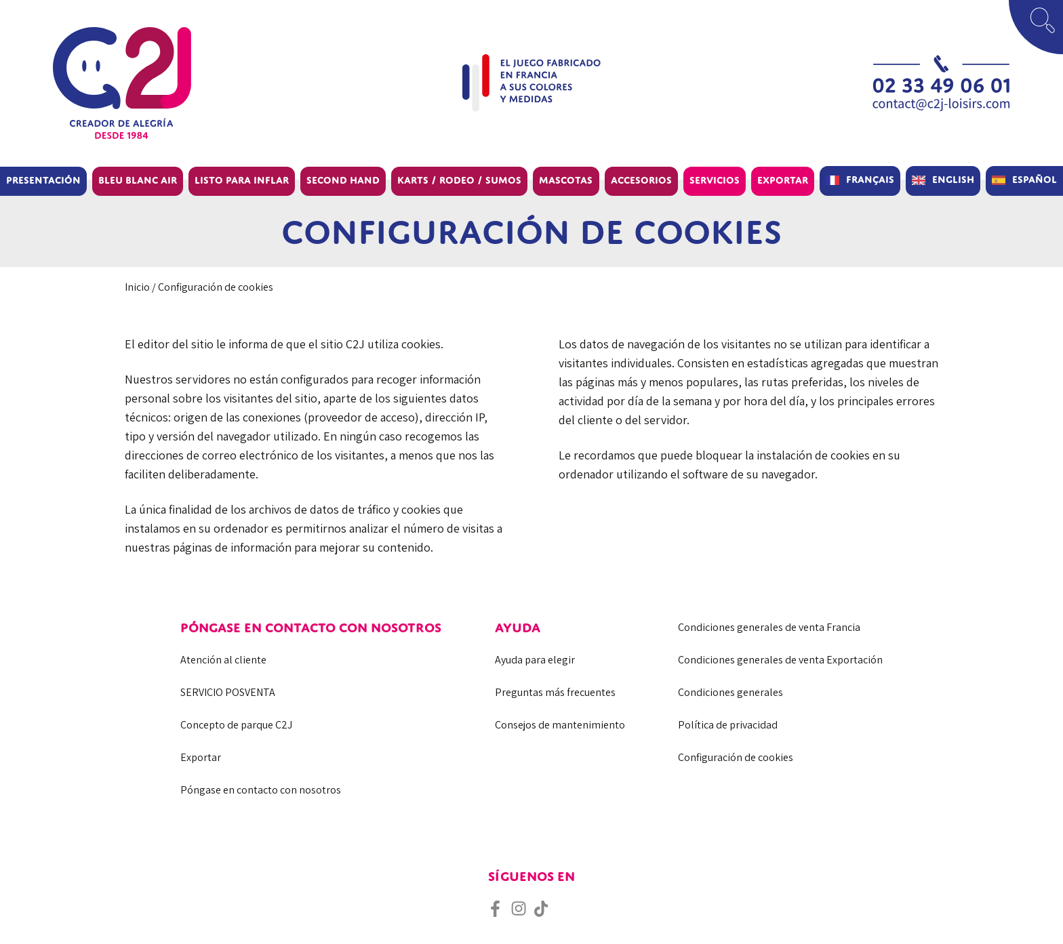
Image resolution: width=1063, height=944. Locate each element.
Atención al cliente (223, 660)
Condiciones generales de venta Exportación (780, 660)
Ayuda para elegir (535, 660)
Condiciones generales (730, 692)
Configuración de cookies (735, 757)
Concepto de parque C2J (236, 725)
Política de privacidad (728, 725)
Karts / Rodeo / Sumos (459, 180)
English (953, 179)
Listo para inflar (242, 180)
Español (1034, 179)
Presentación (43, 180)
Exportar (782, 180)
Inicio (137, 287)
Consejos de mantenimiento (560, 725)
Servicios (714, 180)
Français (870, 179)
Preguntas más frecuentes (555, 692)
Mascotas (566, 180)
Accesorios (641, 180)
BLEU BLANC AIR (137, 180)
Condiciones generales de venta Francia (769, 627)
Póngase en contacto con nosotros (260, 790)
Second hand (343, 180)
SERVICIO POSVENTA (227, 692)
